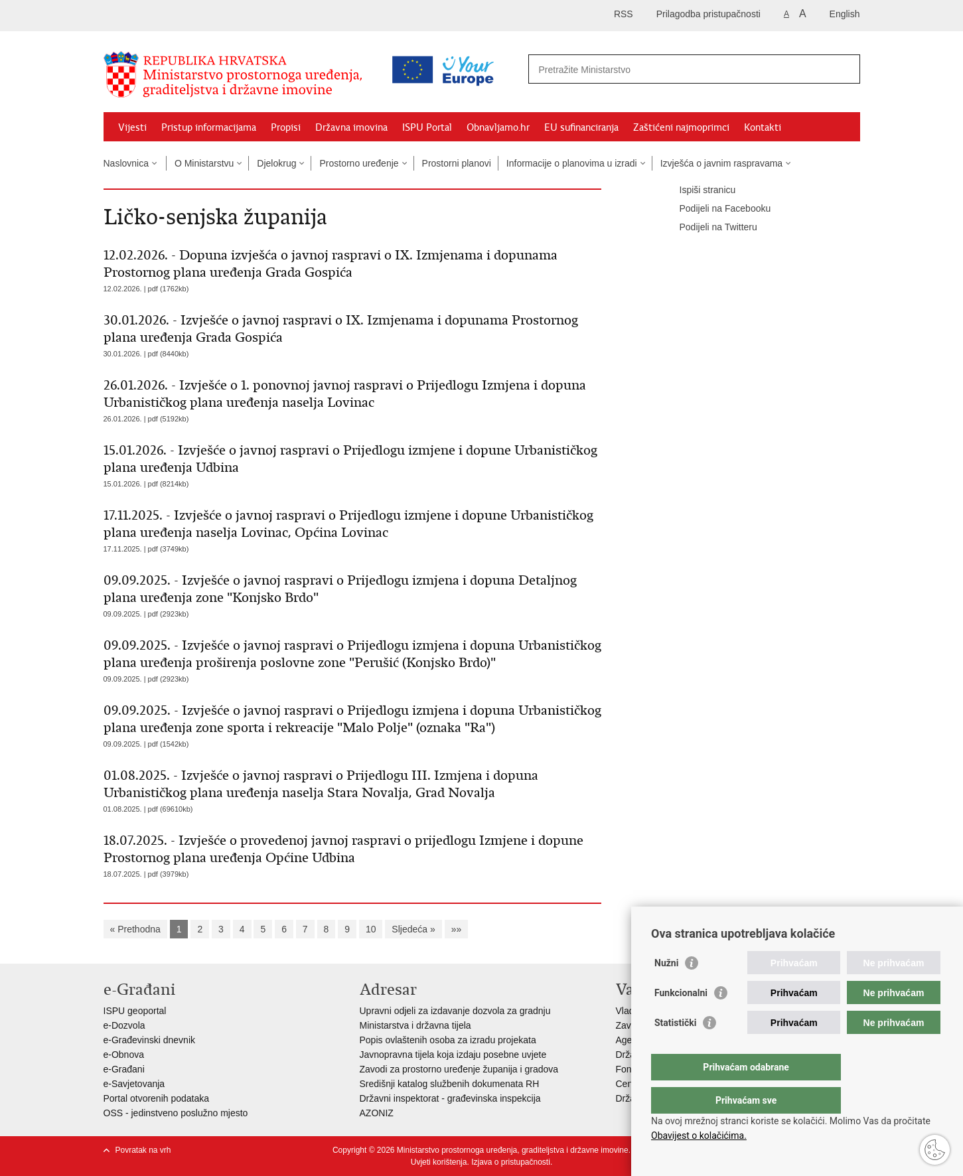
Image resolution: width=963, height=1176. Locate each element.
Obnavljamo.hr (498, 127)
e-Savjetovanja (134, 1083)
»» (456, 929)
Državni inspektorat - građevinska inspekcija (450, 1098)
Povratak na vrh (143, 1150)
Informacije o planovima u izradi (571, 163)
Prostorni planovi (456, 163)
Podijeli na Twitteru (709, 228)
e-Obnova (124, 1054)
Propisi (286, 127)
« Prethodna (135, 929)
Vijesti (132, 127)
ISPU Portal (427, 127)
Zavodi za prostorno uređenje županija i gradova (459, 1069)
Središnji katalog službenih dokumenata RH (450, 1083)
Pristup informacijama (208, 127)
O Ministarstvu (204, 163)
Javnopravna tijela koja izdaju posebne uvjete (453, 1054)
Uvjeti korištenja (439, 1162)
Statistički (675, 1049)
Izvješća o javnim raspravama (721, 163)
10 (371, 929)
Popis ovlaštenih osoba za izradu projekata (448, 1040)
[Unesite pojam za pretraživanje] (636, 69)
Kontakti (762, 127)
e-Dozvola (124, 1025)
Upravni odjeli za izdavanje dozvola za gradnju (455, 1010)
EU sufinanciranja (581, 127)
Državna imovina (351, 127)
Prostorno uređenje (358, 163)
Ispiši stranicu (698, 190)
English (845, 14)
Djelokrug (276, 163)
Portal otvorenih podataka (157, 1098)
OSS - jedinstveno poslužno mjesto (176, 1113)
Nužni (666, 989)
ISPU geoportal (135, 1010)
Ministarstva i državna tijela (415, 1025)
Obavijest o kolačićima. (699, 1135)
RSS (623, 14)
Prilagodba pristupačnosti (708, 14)
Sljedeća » (413, 929)
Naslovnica (126, 163)
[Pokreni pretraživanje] (845, 69)
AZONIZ (377, 1113)
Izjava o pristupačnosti (510, 1162)
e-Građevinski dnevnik (150, 1040)
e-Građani (124, 1069)
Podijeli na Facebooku (716, 209)
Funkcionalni (680, 1019)
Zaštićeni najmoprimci (681, 127)
